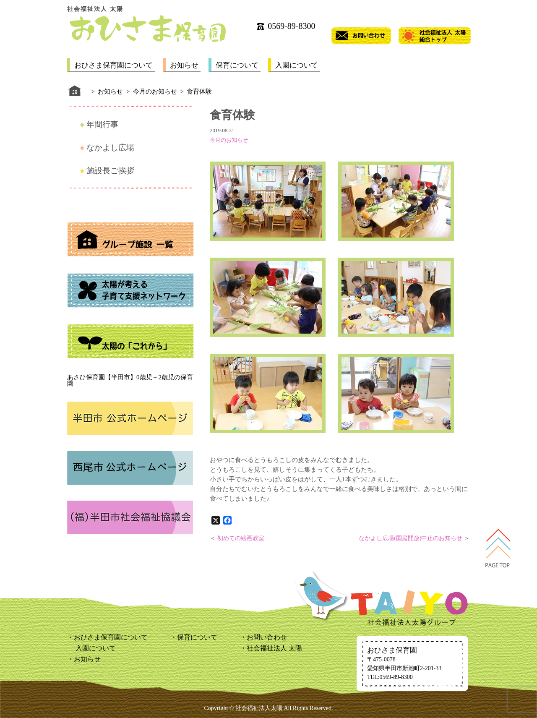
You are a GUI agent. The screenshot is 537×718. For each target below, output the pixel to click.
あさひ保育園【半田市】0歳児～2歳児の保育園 (130, 380)
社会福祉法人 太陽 (274, 648)
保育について (237, 65)
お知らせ (184, 65)
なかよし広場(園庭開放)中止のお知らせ (410, 538)
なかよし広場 (110, 147)
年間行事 (102, 124)
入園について (296, 65)
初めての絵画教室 (240, 538)
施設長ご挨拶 (110, 170)
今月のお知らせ (229, 140)
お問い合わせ (267, 637)
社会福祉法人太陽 (258, 708)
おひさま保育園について (113, 65)
